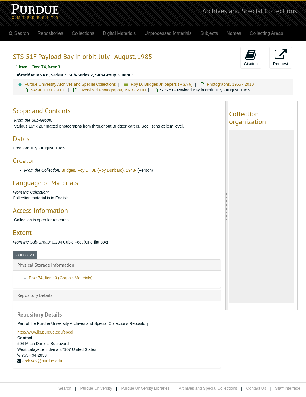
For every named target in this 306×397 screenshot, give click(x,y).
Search (64, 388)
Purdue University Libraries (145, 388)
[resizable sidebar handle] (227, 205)
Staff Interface (287, 388)
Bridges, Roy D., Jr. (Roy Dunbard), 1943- (98, 170)
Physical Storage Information (45, 265)
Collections (83, 33)
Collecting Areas (266, 33)
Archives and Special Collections (249, 10)
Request (280, 57)
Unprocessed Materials (168, 33)
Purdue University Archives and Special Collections (70, 84)
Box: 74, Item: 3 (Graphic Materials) (60, 278)
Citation (251, 57)
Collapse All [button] (25, 255)
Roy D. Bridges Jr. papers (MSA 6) (161, 84)
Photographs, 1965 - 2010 (230, 84)
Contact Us (256, 388)
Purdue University (96, 388)
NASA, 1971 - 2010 (47, 90)
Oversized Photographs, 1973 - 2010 (113, 90)
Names (233, 33)
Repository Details (34, 295)
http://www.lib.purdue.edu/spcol (45, 332)
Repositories (50, 33)
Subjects (209, 33)
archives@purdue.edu (42, 361)
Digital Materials (119, 33)
